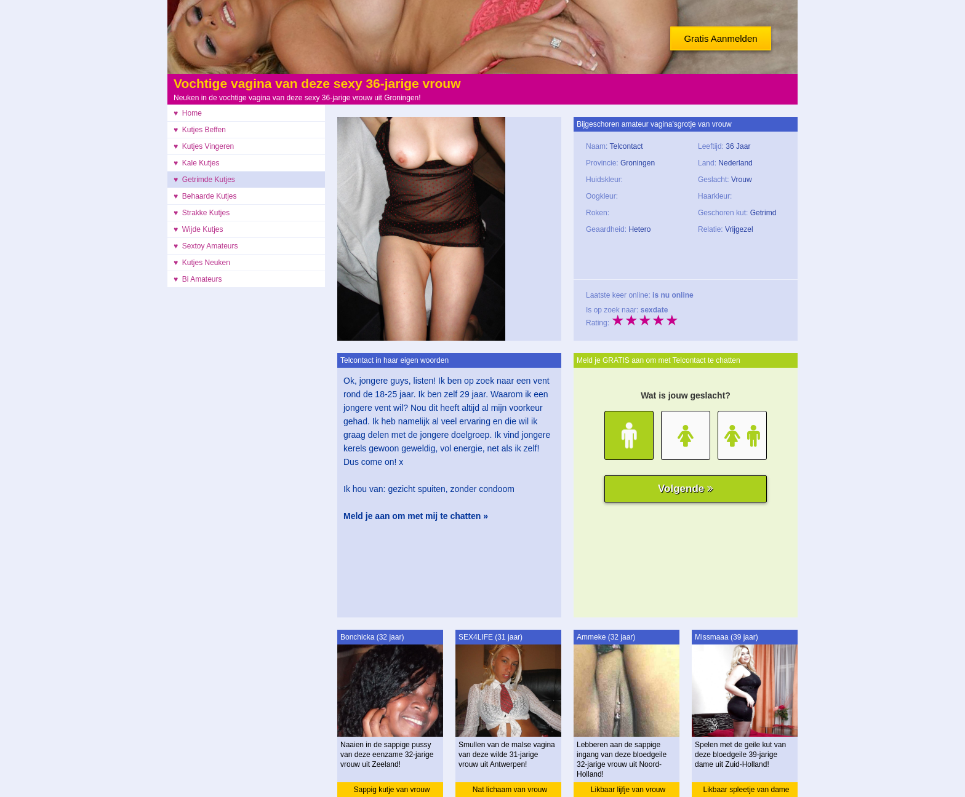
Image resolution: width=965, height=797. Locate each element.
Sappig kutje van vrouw (391, 789)
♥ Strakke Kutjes (202, 212)
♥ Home (188, 113)
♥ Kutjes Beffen (200, 129)
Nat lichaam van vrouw (510, 789)
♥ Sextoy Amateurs (206, 246)
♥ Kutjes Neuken (202, 262)
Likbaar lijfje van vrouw (628, 789)
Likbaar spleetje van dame (746, 789)
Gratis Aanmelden (720, 38)
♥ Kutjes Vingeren (204, 146)
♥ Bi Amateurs (198, 279)
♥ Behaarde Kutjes (205, 196)
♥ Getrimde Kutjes (204, 179)
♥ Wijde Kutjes (198, 229)
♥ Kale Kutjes (197, 163)
